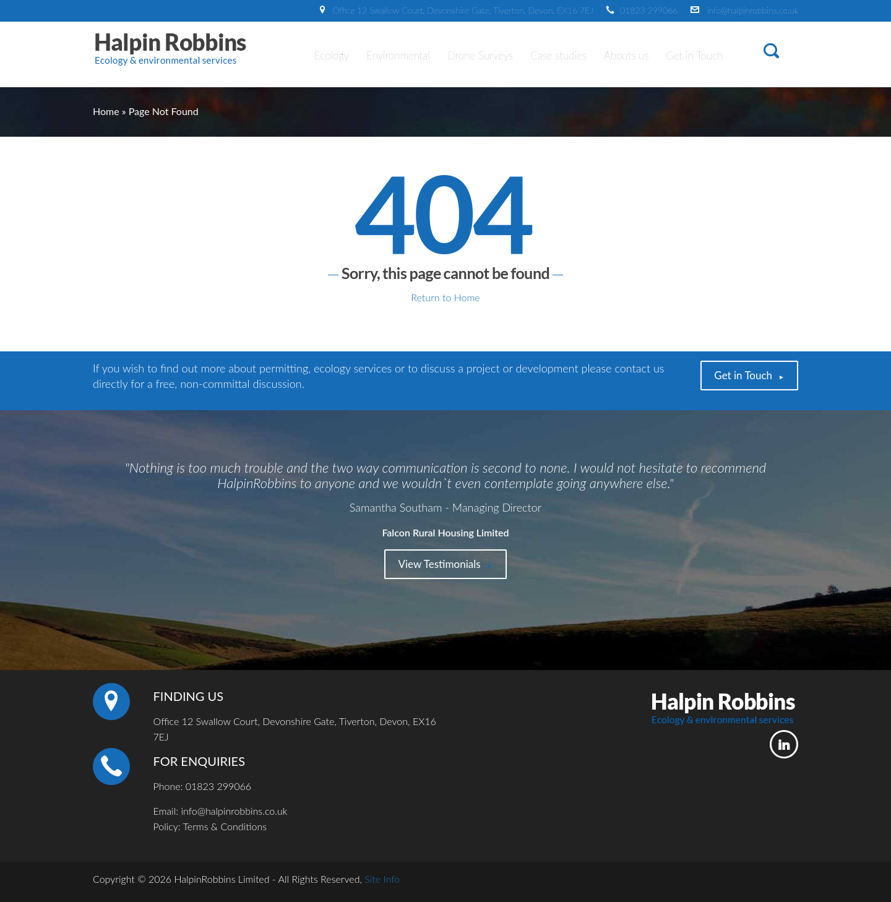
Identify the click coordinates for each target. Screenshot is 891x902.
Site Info (382, 879)
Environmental (398, 55)
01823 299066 (649, 10)
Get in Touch (694, 55)
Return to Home (445, 297)
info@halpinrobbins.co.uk (752, 10)
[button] (771, 53)
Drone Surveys (480, 55)
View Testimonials (439, 563)
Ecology (331, 55)
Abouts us (626, 55)
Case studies (558, 55)
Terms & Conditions (225, 826)
